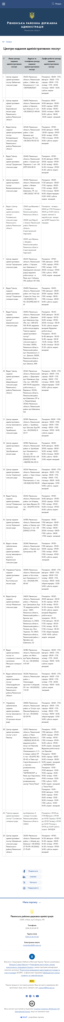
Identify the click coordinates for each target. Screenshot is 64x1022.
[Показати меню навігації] (3, 4)
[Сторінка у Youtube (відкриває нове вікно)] (37, 996)
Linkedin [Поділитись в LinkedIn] (33, 877)
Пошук (58, 4)
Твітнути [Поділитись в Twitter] (33, 882)
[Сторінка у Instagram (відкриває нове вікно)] (30, 996)
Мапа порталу (30, 902)
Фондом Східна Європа (18, 965)
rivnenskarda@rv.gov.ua (32, 945)
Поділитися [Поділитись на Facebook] (33, 871)
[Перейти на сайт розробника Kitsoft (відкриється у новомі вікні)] (24, 1017)
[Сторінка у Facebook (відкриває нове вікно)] (26, 996)
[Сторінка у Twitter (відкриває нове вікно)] (33, 996)
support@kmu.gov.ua (46, 988)
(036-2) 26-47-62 (32, 937)
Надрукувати (33, 888)
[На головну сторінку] (32, 22)
